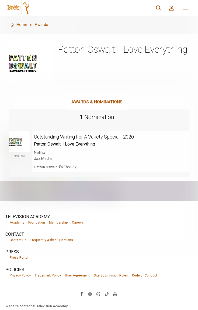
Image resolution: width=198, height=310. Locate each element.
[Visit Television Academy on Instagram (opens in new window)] (89, 294)
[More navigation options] (185, 8)
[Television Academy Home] (58, 8)
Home (19, 25)
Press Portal (19, 258)
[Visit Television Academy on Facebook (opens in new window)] (81, 294)
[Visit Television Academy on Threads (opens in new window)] (98, 294)
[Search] (158, 8)
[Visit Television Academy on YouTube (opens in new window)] (115, 294)
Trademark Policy (48, 276)
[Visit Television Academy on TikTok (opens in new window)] (106, 294)
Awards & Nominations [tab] (97, 102)
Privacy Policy (20, 276)
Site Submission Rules (111, 276)
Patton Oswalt (46, 166)
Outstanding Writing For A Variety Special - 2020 (90, 136)
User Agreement (77, 276)
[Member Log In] (171, 8)
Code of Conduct (144, 276)
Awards (42, 25)
